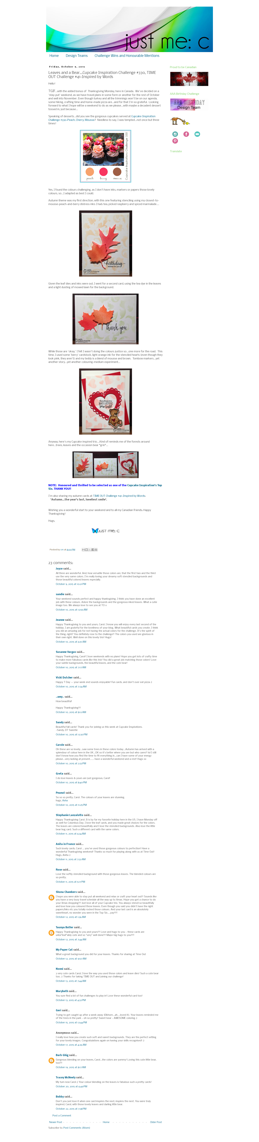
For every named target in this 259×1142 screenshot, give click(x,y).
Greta (59, 774)
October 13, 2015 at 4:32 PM (71, 1000)
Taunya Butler (64, 927)
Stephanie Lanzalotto (69, 815)
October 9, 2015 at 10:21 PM (71, 584)
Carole (60, 745)
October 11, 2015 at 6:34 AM (71, 834)
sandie (60, 594)
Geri (58, 1010)
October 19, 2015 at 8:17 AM (71, 1067)
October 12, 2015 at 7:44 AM (71, 939)
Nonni (59, 969)
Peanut (60, 793)
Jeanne (60, 620)
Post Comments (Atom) (76, 1128)
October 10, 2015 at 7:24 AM (71, 686)
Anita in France (65, 844)
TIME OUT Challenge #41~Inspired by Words (119, 496)
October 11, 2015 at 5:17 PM (70, 882)
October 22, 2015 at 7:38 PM (71, 1109)
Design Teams (77, 56)
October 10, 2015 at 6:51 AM (71, 642)
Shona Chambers (66, 892)
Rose (59, 870)
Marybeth (62, 991)
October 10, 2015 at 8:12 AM (71, 712)
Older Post (156, 1122)
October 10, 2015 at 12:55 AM (71, 610)
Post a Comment (62, 1115)
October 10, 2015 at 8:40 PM (71, 782)
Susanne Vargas (66, 652)
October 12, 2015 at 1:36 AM (71, 917)
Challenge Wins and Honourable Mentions (127, 56)
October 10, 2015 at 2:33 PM (71, 763)
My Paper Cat (64, 950)
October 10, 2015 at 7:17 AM (71, 667)
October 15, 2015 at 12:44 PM (71, 1022)
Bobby (60, 1097)
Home (54, 56)
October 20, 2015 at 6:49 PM (71, 1086)
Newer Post (55, 1122)
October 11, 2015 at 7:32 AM (71, 859)
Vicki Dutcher (64, 677)
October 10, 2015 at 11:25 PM (71, 805)
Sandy (60, 722)
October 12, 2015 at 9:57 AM (71, 959)
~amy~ (60, 697)
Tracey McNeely (65, 1077)
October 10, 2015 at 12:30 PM (71, 734)
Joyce (59, 569)
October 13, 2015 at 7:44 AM (71, 981)
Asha (65, 800)
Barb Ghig (62, 1055)
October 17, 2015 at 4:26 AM (71, 1045)
